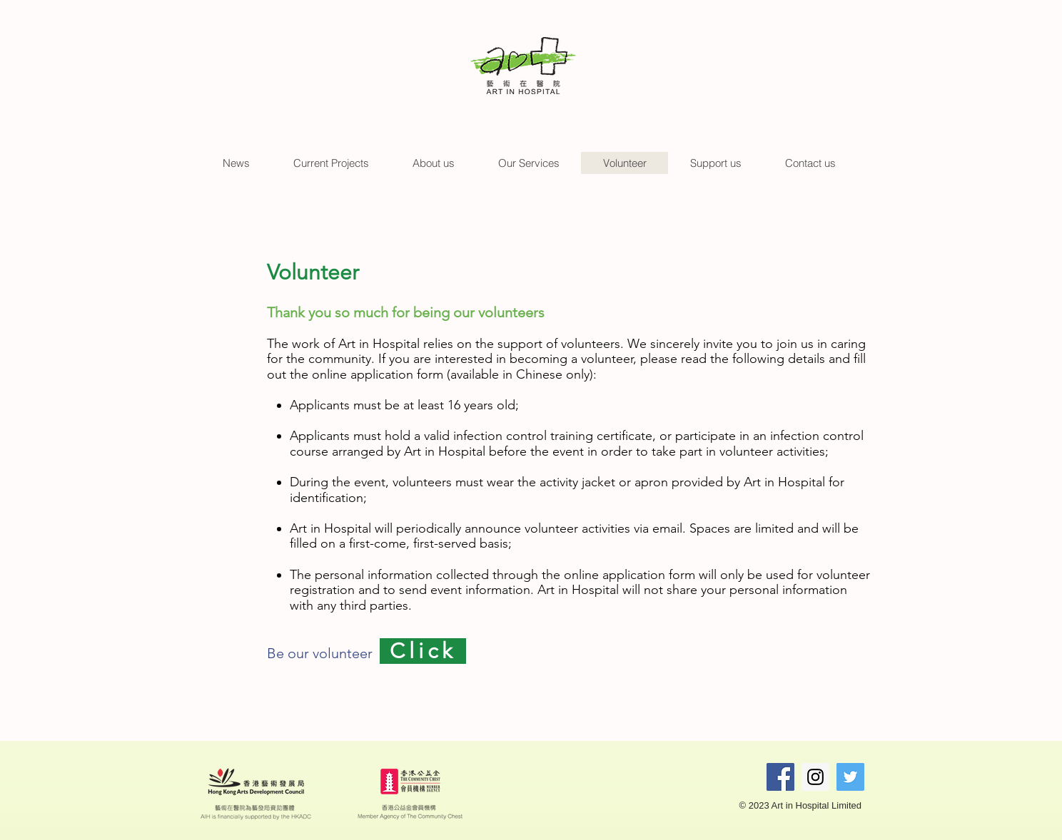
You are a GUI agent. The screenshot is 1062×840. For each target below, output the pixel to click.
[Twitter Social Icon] (850, 777)
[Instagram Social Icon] (815, 777)
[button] (236, 163)
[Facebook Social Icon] (780, 777)
